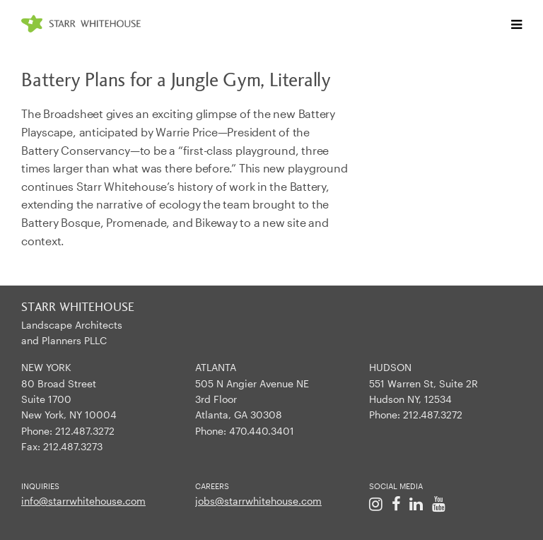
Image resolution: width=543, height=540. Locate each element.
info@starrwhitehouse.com (83, 501)
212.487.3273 (73, 446)
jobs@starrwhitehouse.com (258, 501)
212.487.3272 (85, 431)
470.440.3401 (261, 431)
